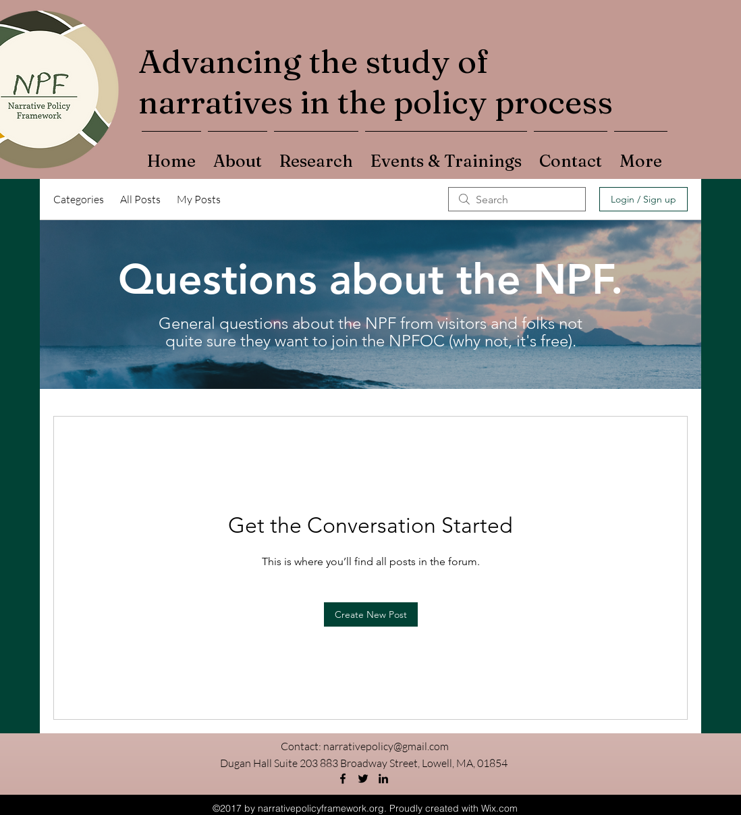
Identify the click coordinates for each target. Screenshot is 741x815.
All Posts (140, 199)
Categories (78, 199)
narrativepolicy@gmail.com (386, 746)
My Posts (199, 199)
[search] (517, 199)
